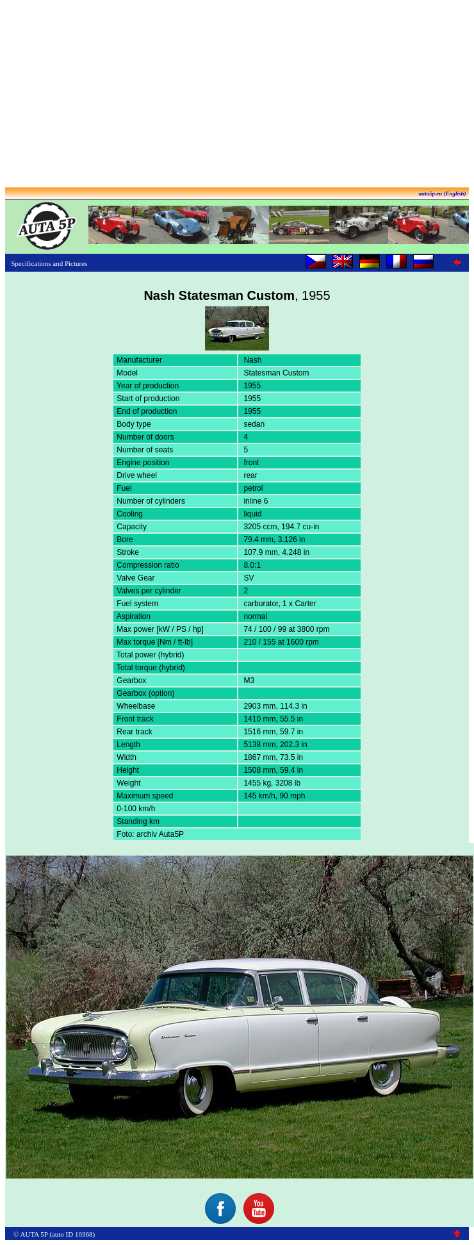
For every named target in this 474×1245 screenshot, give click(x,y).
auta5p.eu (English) (442, 193)
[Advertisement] (237, 95)
